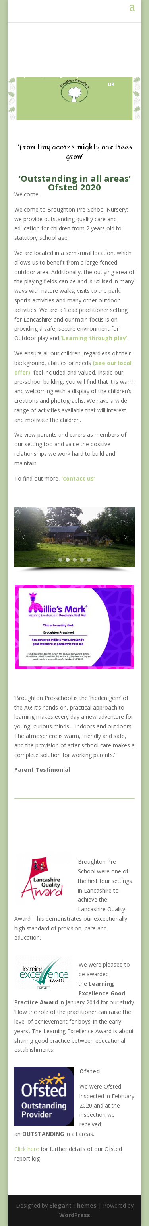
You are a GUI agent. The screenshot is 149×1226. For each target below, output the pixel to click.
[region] (74, 540)
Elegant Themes (73, 1205)
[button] (23, 537)
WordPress (74, 1215)
